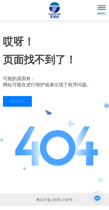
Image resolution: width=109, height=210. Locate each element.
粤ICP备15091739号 (54, 199)
